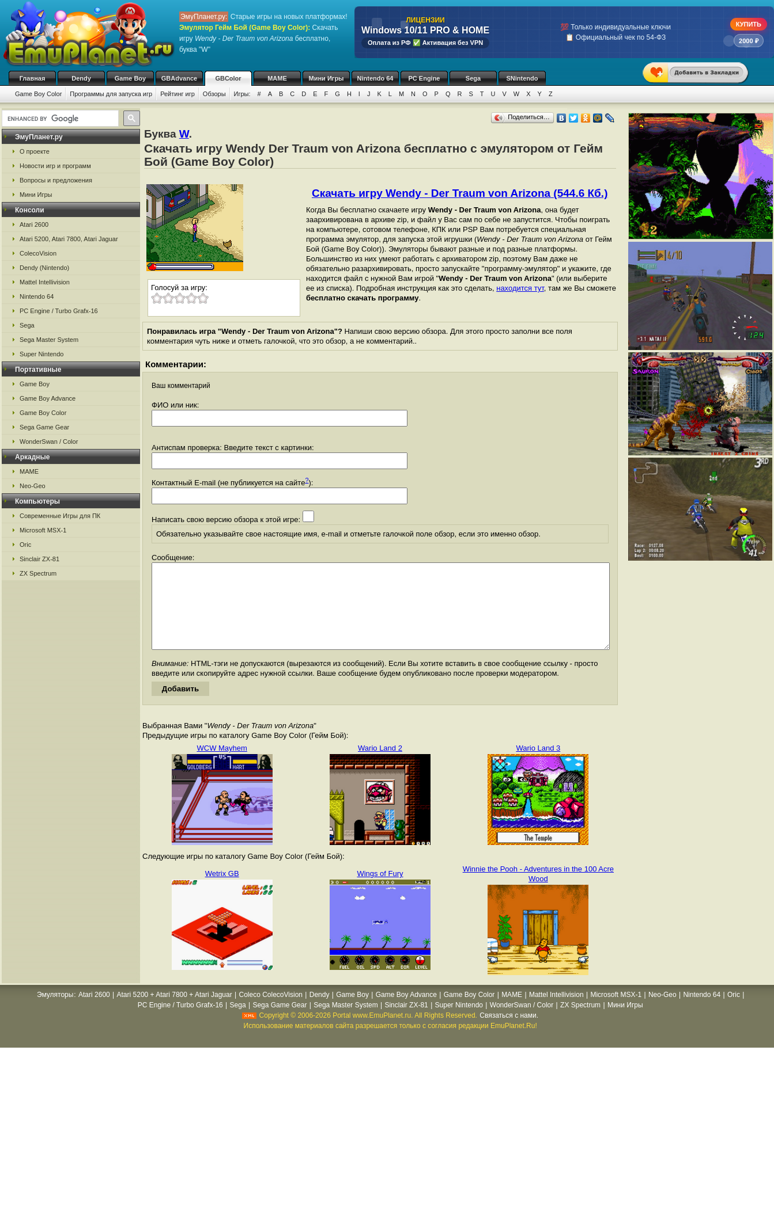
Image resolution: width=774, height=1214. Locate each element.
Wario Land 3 (538, 765)
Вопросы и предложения (56, 180)
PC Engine (424, 78)
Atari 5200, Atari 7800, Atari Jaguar (69, 238)
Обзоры (214, 93)
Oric (25, 544)
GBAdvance (179, 78)
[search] (59, 118)
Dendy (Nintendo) (44, 267)
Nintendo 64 (375, 78)
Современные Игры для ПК (60, 515)
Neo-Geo (33, 485)
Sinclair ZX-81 (39, 558)
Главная (33, 78)
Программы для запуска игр (111, 93)
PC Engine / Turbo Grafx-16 (59, 310)
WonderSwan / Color (49, 441)
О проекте (35, 151)
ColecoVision (38, 253)
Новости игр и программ (55, 165)
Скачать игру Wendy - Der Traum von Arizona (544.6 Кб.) (459, 193)
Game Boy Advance (47, 398)
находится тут (520, 288)
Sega (473, 78)
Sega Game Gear (44, 427)
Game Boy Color (38, 93)
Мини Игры (326, 78)
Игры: (242, 93)
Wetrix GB (222, 890)
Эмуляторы (55, 1012)
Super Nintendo (41, 354)
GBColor (228, 78)
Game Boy (130, 78)
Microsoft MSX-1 (43, 530)
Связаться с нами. (508, 1033)
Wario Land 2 (380, 765)
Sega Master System (49, 339)
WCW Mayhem (222, 765)
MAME (277, 78)
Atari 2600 (34, 224)
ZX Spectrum (38, 573)
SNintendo (522, 78)
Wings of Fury (380, 890)
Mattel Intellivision (45, 282)
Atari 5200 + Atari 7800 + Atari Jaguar (174, 1012)
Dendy (81, 78)
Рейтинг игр (177, 93)
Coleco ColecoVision (271, 1012)
